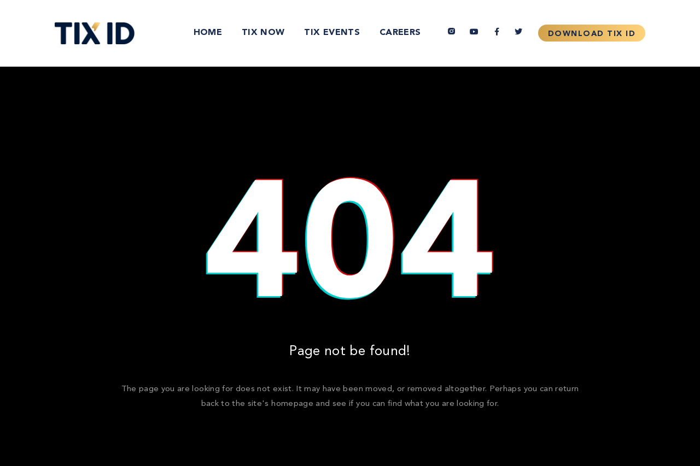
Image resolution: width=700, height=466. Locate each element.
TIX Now (263, 32)
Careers (400, 32)
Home (208, 32)
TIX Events (332, 32)
